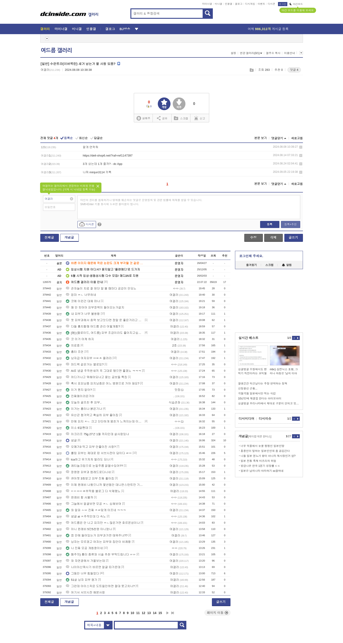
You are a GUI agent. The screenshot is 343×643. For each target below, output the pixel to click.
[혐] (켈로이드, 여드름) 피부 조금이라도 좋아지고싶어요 (105, 333)
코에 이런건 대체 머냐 (83, 301)
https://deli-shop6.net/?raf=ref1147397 (108, 155)
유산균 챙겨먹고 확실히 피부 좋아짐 (92, 415)
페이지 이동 (217, 613)
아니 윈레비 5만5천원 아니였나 (89, 529)
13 (149, 613)
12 (143, 613)
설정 (233, 53)
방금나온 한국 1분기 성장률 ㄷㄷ (261, 465)
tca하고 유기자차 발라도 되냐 (88, 459)
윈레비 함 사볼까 (79, 497)
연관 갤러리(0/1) (251, 53)
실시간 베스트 (249, 338)
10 (132, 613)
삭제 (300, 147)
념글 (71, 440)
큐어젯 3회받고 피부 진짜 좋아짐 (90, 478)
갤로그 (238, 3)
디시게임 (250, 3)
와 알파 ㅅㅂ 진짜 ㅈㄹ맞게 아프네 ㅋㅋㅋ (96, 510)
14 (154, 613)
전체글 (49, 237)
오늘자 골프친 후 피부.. (83, 402)
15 (160, 613)
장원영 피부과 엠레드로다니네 (88, 472)
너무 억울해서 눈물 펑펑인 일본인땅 (262, 446)
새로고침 (297, 138)
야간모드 (296, 4)
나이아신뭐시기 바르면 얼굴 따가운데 (93, 567)
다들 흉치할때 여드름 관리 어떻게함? (93, 326)
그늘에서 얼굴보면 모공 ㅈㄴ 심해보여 (93, 503)
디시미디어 (246, 418)
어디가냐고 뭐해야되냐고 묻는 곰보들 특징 (96, 377)
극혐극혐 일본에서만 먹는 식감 (257, 393)
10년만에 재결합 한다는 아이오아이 (259, 398)
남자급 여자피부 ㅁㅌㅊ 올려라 (89, 358)
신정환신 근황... (247, 388)
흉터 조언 (75, 352)
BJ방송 (125, 29)
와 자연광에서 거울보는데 (85, 560)
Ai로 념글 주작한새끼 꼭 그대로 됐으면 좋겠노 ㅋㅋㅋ (103, 371)
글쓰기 (293, 237)
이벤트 (261, 3)
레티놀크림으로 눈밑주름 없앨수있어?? (94, 465)
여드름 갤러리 (56, 50)
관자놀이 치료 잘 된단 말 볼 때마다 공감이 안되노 (101, 288)
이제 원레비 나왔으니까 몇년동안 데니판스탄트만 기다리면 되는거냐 (105, 484)
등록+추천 (290, 224)
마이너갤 (207, 3)
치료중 (73, 345)
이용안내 (289, 53)
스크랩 (251, 70)
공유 (162, 118)
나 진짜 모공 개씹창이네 (84, 548)
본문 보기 (260, 138)
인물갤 (228, 3)
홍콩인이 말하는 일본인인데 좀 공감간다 (265, 451)
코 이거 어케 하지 (80, 339)
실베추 (143, 118)
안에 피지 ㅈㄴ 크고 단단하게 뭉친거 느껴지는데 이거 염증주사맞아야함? (105, 421)
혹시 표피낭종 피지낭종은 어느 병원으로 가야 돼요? (102, 383)
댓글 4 (294, 69)
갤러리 (45, 29)
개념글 (69, 237)
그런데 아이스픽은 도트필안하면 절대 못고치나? (100, 586)
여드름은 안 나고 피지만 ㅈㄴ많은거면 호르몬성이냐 (103, 522)
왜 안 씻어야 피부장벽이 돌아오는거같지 (95, 307)
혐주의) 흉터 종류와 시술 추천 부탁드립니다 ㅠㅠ (101, 554)
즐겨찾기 (251, 265)
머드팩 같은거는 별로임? (84, 364)
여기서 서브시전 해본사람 (85, 592)
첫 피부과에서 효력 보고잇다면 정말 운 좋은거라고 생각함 (105, 320)
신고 (199, 118)
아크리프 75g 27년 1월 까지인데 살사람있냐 (97, 434)
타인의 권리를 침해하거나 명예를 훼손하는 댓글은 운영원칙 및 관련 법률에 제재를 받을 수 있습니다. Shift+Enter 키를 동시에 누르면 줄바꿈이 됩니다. (141, 202)
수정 (253, 237)
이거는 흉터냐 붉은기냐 (84, 408)
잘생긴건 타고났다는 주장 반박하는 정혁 (262, 383)
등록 (269, 224)
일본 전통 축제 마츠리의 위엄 (258, 461)
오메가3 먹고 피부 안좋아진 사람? (91, 446)
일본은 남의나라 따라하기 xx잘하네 (262, 470)
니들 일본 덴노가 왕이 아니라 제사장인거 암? (268, 456)
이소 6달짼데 (77, 427)
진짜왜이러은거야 (80, 396)
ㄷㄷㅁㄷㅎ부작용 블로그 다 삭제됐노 (93, 491)
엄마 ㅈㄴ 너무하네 (81, 295)
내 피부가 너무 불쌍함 (83, 314)
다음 (167, 613)
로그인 (282, 4)
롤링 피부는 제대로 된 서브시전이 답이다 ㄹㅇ (99, 453)
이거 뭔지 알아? (79, 389)
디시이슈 (265, 418)
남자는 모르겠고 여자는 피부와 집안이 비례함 (98, 541)
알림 (287, 265)
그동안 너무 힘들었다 (82, 573)
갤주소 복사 (273, 53)
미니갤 (218, 3)
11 (138, 613)
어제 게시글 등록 (268, 29)
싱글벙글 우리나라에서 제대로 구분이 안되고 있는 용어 (269, 403)
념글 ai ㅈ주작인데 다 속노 (86, 516)
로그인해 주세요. (251, 256)
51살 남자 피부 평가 (81, 579)
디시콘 (271, 3)
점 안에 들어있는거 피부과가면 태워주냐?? (96, 535)
